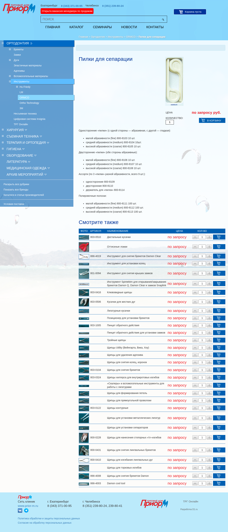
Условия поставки (14, 204)
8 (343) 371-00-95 (71, 5)
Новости (129, 27)
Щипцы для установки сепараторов (127, 427)
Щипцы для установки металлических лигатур (133, 417)
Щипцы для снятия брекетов (123, 369)
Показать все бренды (16, 189)
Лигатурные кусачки (118, 310)
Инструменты (115, 36)
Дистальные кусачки (119, 237)
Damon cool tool (116, 483)
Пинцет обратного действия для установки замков (136, 332)
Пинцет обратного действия (123, 325)
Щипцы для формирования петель (127, 393)
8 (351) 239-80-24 (113, 5)
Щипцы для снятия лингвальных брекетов (131, 450)
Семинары (102, 27)
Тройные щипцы (116, 340)
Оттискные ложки (117, 246)
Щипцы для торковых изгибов (124, 467)
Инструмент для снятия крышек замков (129, 273)
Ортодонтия (98, 36)
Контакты (155, 27)
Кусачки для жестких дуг (121, 301)
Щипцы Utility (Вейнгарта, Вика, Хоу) (128, 347)
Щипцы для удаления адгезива (125, 354)
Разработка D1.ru (189, 509)
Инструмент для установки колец (126, 263)
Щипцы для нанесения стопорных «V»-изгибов (134, 437)
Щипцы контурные (117, 407)
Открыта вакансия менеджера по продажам (67, 11)
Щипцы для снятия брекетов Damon (128, 475)
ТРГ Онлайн (190, 501)
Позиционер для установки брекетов (128, 318)
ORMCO (131, 36)
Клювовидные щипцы (119, 292)
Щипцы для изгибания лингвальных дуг (130, 459)
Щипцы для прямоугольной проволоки (129, 400)
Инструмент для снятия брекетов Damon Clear (134, 256)
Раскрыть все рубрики (16, 184)
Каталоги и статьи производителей (24, 195)
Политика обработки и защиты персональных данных (49, 518)
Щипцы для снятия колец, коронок (127, 362)
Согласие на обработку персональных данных (44, 522)
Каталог (76, 27)
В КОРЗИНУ (214, 120)
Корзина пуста (193, 11)
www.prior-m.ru (28, 506)
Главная (52, 27)
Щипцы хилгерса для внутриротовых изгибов (133, 377)
